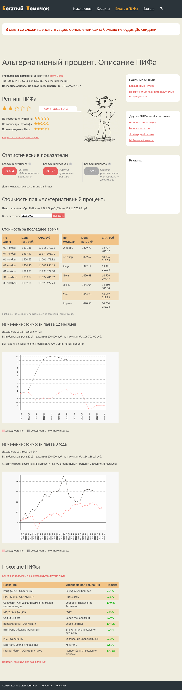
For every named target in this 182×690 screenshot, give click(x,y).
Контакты (61, 685)
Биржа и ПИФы (126, 8)
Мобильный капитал (141, 140)
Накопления (82, 8)
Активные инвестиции (142, 122)
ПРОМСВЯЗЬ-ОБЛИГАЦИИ (18, 596)
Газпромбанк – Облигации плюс (22, 650)
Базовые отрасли (139, 128)
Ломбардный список (141, 134)
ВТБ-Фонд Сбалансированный (21, 629)
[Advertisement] (152, 188)
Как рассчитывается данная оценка (20, 137)
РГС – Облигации (13, 639)
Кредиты (103, 8)
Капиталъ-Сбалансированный (21, 644)
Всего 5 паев (56, 75)
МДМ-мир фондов (14, 612)
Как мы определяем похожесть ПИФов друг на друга (33, 575)
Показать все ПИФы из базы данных (24, 661)
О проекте (46, 685)
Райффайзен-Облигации (18, 591)
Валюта (148, 8)
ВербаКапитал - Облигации (19, 623)
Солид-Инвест (11, 618)
